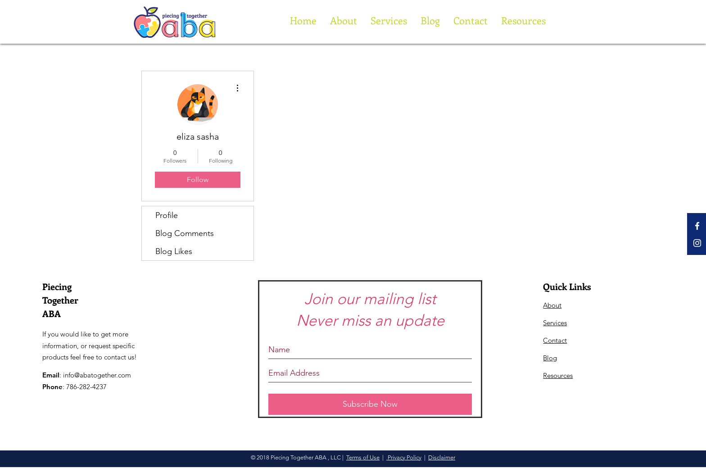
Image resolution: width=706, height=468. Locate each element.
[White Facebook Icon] (697, 226)
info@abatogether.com (97, 375)
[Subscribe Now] (370, 404)
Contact (555, 340)
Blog (550, 358)
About (552, 305)
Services (555, 322)
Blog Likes (173, 251)
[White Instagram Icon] (697, 243)
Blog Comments (184, 233)
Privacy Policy (403, 457)
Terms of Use (363, 457)
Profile (166, 215)
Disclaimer (441, 457)
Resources (558, 375)
